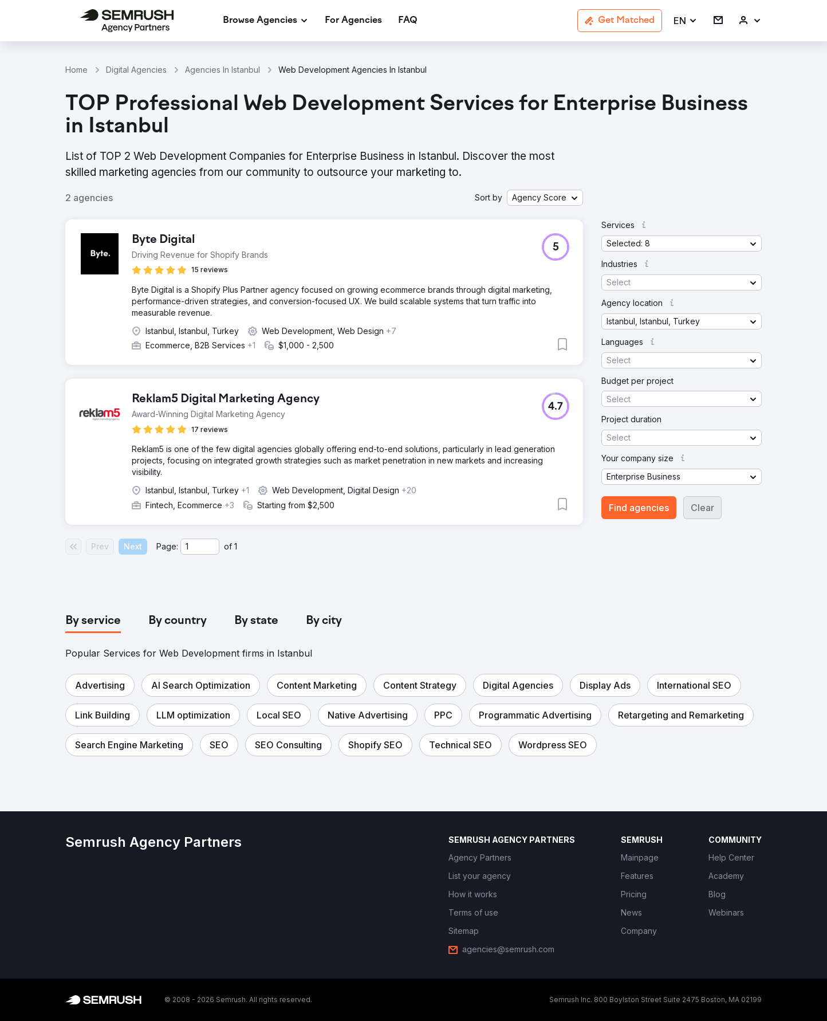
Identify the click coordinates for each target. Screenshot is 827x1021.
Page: (167, 546)
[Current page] (200, 546)
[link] (353, 21)
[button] (686, 21)
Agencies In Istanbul (222, 69)
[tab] (93, 621)
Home (76, 69)
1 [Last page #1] (235, 546)
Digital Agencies (136, 69)
